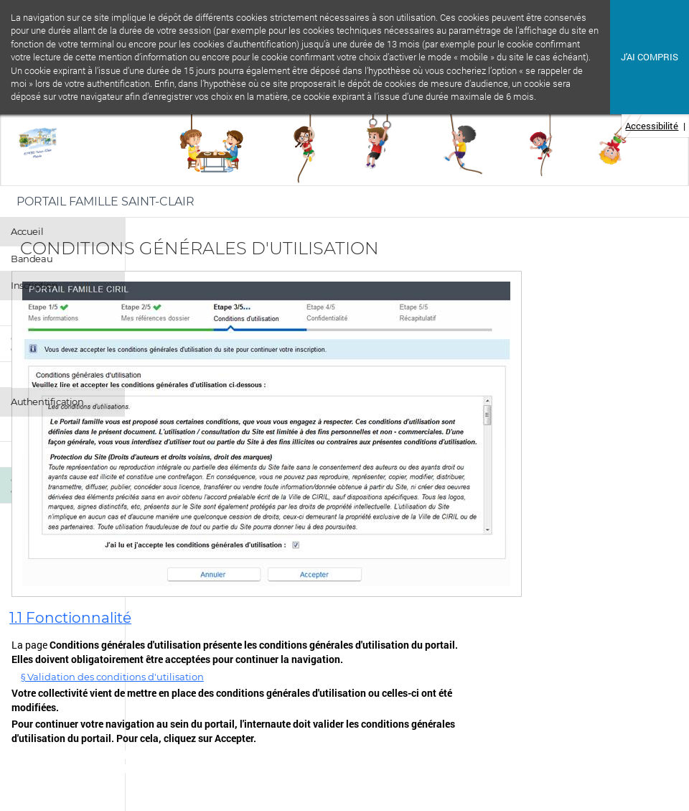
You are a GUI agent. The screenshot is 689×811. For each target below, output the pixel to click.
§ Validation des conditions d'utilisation (112, 676)
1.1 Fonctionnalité (70, 617)
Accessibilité (651, 125)
